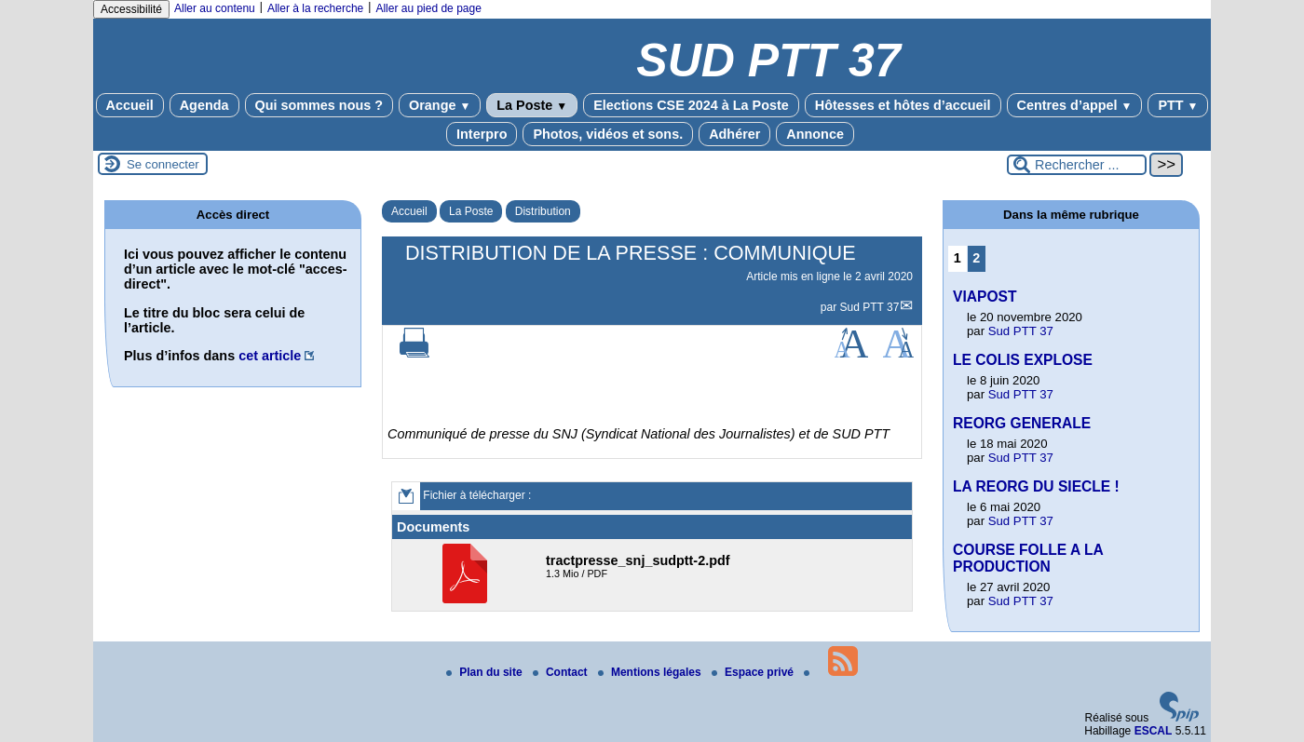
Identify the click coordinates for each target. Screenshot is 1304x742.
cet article (269, 355)
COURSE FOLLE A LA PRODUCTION (1028, 558)
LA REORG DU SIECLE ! (1036, 486)
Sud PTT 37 (870, 307)
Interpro (481, 134)
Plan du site (485, 672)
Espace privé (754, 672)
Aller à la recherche (315, 8)
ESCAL (1153, 730)
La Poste (531, 105)
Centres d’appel (1075, 105)
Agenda (204, 105)
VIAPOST (984, 296)
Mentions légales (651, 672)
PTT (1178, 105)
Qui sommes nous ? (319, 105)
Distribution (543, 211)
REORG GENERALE (1022, 423)
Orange (439, 105)
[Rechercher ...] (1077, 165)
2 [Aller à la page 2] (976, 257)
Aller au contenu (214, 8)
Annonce (815, 134)
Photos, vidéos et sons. (608, 134)
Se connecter (163, 164)
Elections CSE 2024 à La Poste (691, 105)
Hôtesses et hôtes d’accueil (903, 105)
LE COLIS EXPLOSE (1023, 360)
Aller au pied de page (428, 8)
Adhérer (734, 134)
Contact (562, 672)
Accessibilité (131, 9)
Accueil (130, 105)
